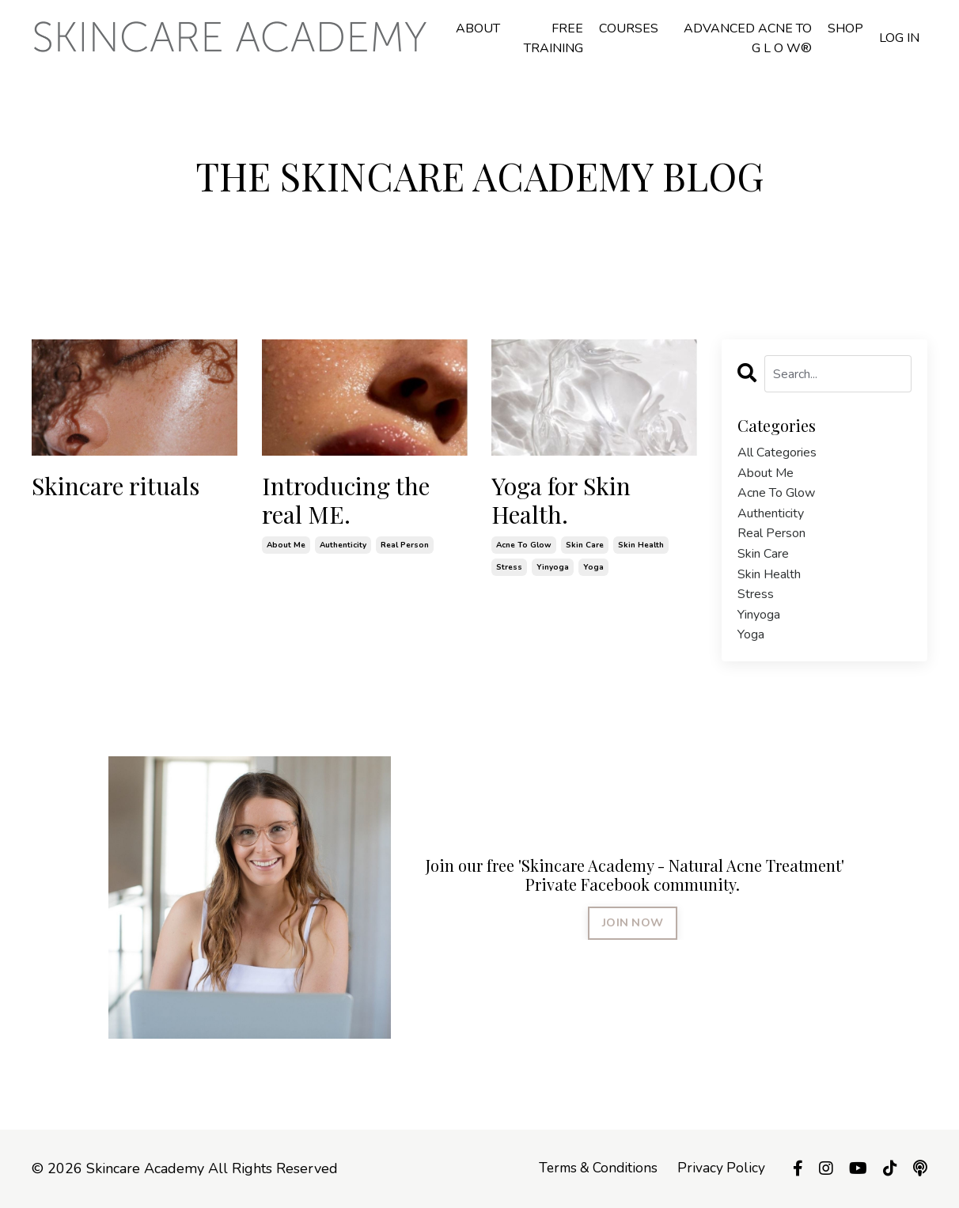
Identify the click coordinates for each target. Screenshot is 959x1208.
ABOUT (478, 28)
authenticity (343, 545)
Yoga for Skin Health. (561, 499)
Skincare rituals (115, 485)
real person (405, 545)
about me (286, 545)
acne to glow (524, 545)
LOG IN (899, 38)
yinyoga (552, 567)
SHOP (845, 28)
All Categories (777, 452)
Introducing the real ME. (346, 499)
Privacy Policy (721, 1168)
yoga (593, 567)
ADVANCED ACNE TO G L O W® (748, 39)
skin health (641, 545)
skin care (585, 545)
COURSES (628, 28)
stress (509, 567)
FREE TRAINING (553, 39)
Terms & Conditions (595, 1168)
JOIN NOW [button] (632, 922)
